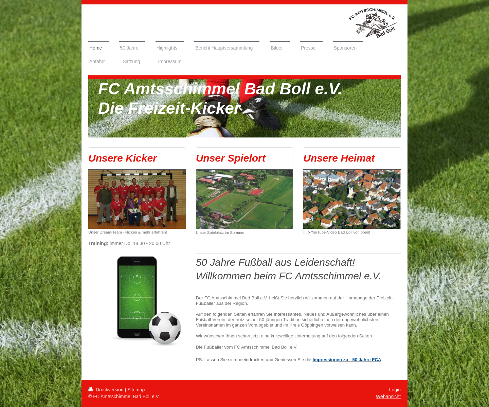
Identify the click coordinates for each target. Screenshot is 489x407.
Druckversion (106, 389)
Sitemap (136, 389)
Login (395, 389)
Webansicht (388, 396)
